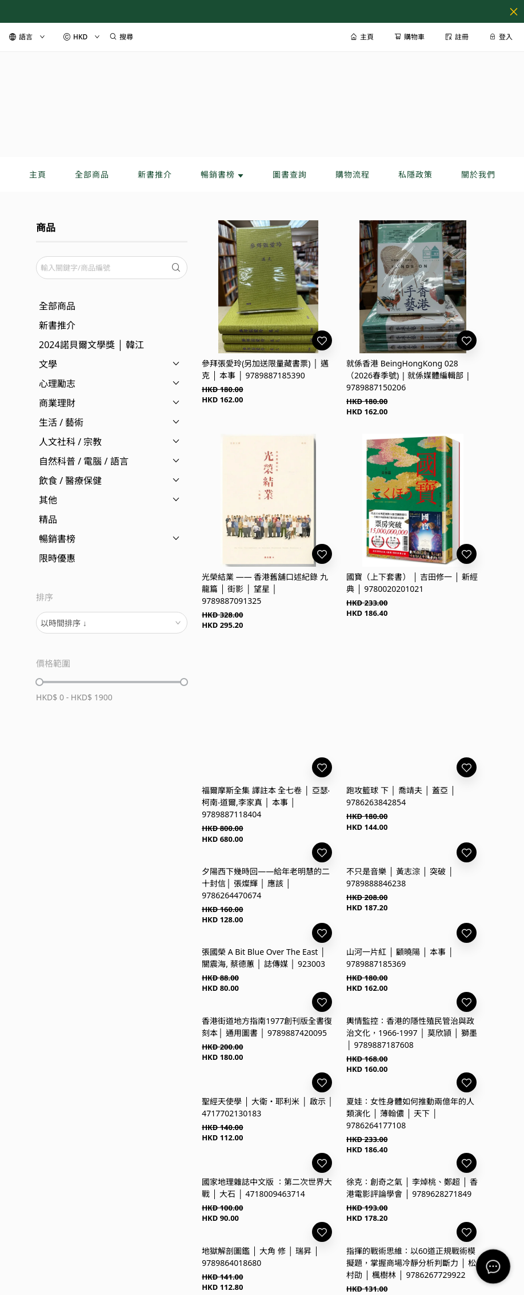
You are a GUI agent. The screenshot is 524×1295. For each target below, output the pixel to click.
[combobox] (111, 623)
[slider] (39, 682)
